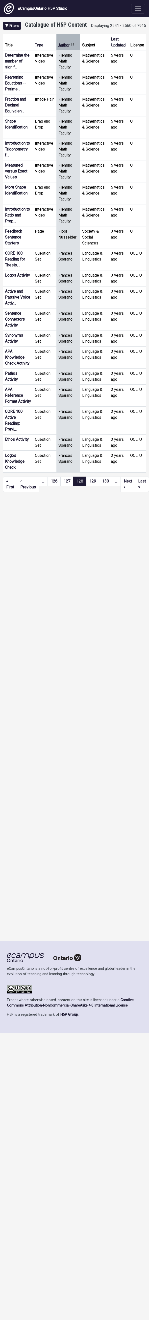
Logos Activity (17, 275)
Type (39, 45)
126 (54, 481)
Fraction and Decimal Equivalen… (15, 105)
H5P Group (69, 1014)
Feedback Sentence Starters (13, 237)
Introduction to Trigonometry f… (17, 149)
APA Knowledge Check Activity (17, 357)
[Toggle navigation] (138, 9)
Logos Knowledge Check (15, 461)
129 (92, 481)
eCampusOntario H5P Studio (35, 8)
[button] (12, 26)
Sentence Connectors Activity (15, 319)
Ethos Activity (17, 439)
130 (105, 481)
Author (66, 45)
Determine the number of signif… (17, 61)
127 (67, 481)
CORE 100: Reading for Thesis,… (15, 259)
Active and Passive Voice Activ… (17, 297)
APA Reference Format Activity (18, 395)
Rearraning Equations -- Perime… (15, 83)
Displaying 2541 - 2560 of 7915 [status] (118, 25)
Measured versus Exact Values (16, 171)
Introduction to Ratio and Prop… (17, 215)
